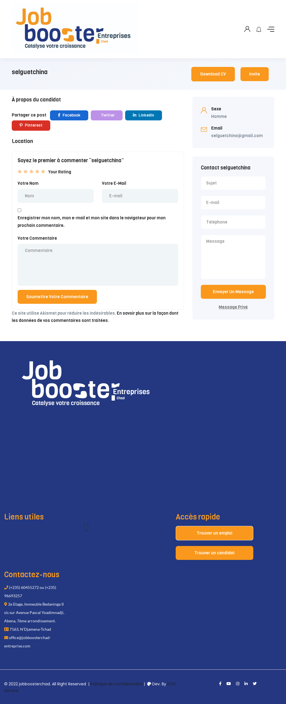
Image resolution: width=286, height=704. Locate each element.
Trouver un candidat (214, 553)
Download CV (213, 74)
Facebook (69, 115)
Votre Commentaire (37, 238)
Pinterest (31, 125)
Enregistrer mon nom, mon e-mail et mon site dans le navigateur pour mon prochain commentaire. (92, 221)
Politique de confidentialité (116, 684)
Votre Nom (28, 183)
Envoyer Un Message (233, 292)
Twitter (107, 115)
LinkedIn (143, 115)
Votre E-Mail (114, 183)
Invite (254, 74)
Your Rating (59, 172)
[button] (86, 527)
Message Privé (233, 307)
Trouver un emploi (214, 533)
